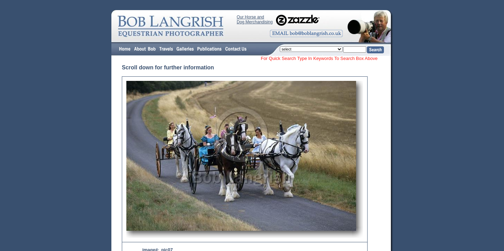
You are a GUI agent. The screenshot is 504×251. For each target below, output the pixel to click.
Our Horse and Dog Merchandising (255, 19)
